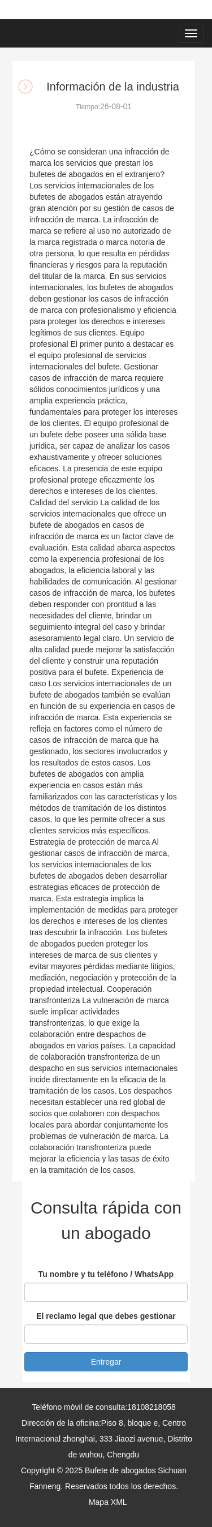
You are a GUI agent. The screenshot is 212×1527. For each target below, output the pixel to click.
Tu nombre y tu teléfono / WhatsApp (106, 1274)
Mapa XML (108, 1502)
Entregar (106, 1361)
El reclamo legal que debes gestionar (106, 1315)
